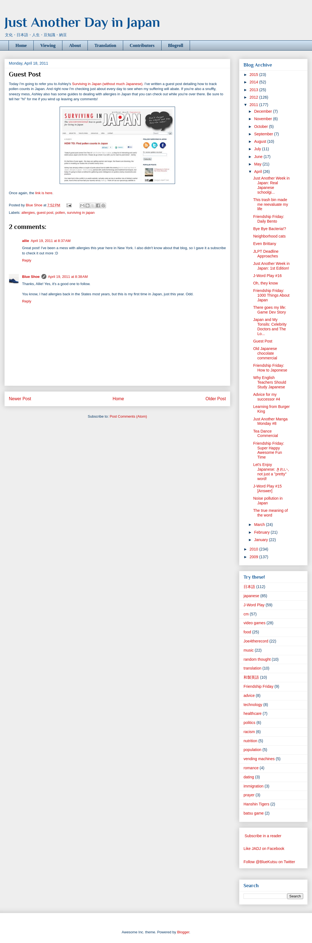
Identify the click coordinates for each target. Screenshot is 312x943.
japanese (251, 596)
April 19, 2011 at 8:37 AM (50, 241)
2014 (254, 82)
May (258, 164)
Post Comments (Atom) (128, 416)
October (261, 126)
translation (252, 668)
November (263, 119)
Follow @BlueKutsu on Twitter (269, 862)
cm (246, 614)
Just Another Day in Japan (82, 22)
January (261, 540)
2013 (254, 90)
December (263, 111)
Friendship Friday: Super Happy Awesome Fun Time (268, 450)
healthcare (252, 713)
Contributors (142, 45)
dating (249, 777)
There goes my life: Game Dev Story (269, 309)
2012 (254, 97)
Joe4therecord (256, 641)
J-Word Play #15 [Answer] (267, 488)
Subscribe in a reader (263, 836)
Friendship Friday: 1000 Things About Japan (271, 295)
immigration (253, 786)
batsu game (254, 813)
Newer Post (20, 398)
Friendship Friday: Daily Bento (268, 218)
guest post (45, 212)
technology (253, 704)
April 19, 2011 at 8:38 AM (68, 277)
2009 (254, 557)
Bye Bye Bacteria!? (269, 228)
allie (25, 241)
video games (254, 623)
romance (251, 768)
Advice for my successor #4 (266, 396)
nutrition (250, 741)
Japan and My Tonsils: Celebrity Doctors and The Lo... (270, 326)
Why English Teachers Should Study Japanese (269, 382)
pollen (60, 212)
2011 (254, 104)
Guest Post (262, 341)
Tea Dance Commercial (265, 433)
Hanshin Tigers (256, 804)
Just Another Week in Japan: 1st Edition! (271, 265)
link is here (43, 193)
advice (249, 695)
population (252, 749)
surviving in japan (80, 212)
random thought (257, 659)
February (262, 532)
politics (249, 722)
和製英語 (251, 677)
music (249, 650)
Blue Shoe (31, 277)
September (264, 134)
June (258, 156)
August (260, 141)
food (247, 632)
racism (249, 731)
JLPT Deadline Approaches (266, 253)
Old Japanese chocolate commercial (265, 353)
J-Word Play (254, 605)
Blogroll (175, 45)
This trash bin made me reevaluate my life (270, 204)
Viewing (47, 45)
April (258, 171)
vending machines (259, 759)
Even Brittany (264, 243)
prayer (249, 795)
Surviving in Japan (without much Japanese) (107, 84)
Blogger (183, 932)
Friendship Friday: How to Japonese (270, 367)
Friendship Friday (258, 686)
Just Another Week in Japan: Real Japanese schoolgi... (271, 185)
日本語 (249, 586)
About (75, 45)
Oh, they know (265, 283)
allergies (28, 212)
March (260, 524)
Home (21, 45)
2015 (254, 74)
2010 (254, 549)
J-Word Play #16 (267, 275)
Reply (26, 260)
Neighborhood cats (269, 236)
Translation (105, 45)
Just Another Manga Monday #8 (270, 421)
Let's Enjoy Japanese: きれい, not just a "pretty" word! (271, 471)
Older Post (215, 398)
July (258, 149)
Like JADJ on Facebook (264, 848)
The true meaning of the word (270, 512)
